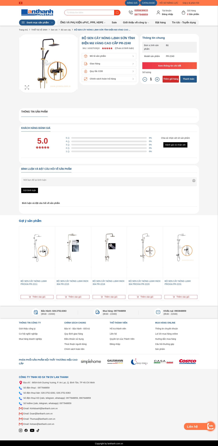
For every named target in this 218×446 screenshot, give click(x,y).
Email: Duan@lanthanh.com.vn (38, 413)
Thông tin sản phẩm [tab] (34, 111)
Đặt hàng (160, 22)
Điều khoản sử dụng (74, 339)
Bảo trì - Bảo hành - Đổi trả (77, 328)
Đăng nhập (115, 344)
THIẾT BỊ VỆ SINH (39, 30)
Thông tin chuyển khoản (166, 328)
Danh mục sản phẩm (37, 22)
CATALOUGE (148, 3)
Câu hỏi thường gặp (164, 344)
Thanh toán (188, 79)
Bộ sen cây (66, 30)
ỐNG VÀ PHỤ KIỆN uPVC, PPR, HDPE (83, 22)
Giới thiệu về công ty (136, 22)
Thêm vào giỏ (37, 297)
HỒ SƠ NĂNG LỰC (169, 3)
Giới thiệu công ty (27, 328)
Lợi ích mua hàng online (166, 334)
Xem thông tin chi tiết (169, 65)
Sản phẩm (160, 349)
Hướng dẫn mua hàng (165, 339)
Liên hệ (113, 334)
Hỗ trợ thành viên (118, 328)
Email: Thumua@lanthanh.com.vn (39, 419)
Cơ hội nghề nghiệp (28, 334)
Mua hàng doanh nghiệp (30, 339)
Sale (114, 22)
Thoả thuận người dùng (75, 344)
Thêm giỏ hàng (170, 79)
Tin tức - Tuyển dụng (184, 22)
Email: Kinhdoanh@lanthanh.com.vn (40, 408)
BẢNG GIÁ (132, 3)
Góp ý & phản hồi (191, 3)
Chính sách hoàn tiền (74, 349)
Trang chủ (23, 30)
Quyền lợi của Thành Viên (122, 339)
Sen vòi (54, 30)
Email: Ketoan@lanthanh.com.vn (38, 424)
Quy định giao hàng (73, 334)
